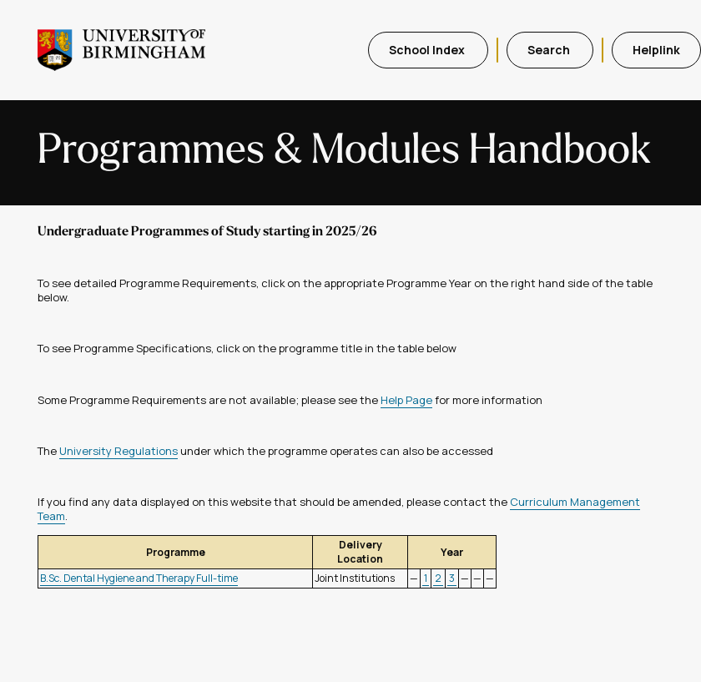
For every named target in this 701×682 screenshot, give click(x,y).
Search (549, 50)
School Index (428, 50)
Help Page (406, 399)
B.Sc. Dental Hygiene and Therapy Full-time (139, 578)
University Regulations (118, 450)
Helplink (656, 50)
